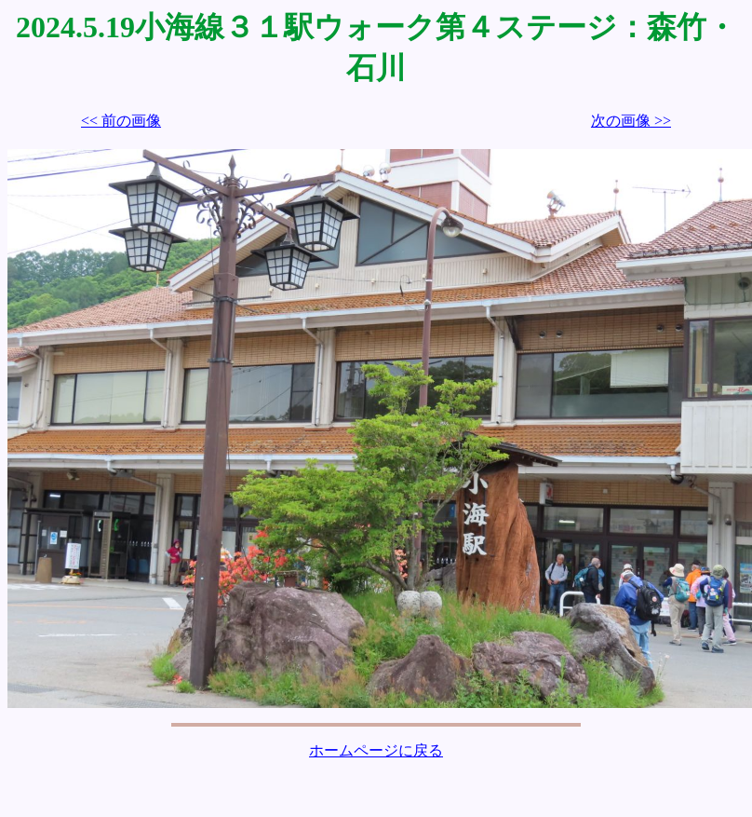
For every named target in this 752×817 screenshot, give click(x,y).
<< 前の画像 (121, 121)
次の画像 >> (631, 121)
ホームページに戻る (376, 750)
